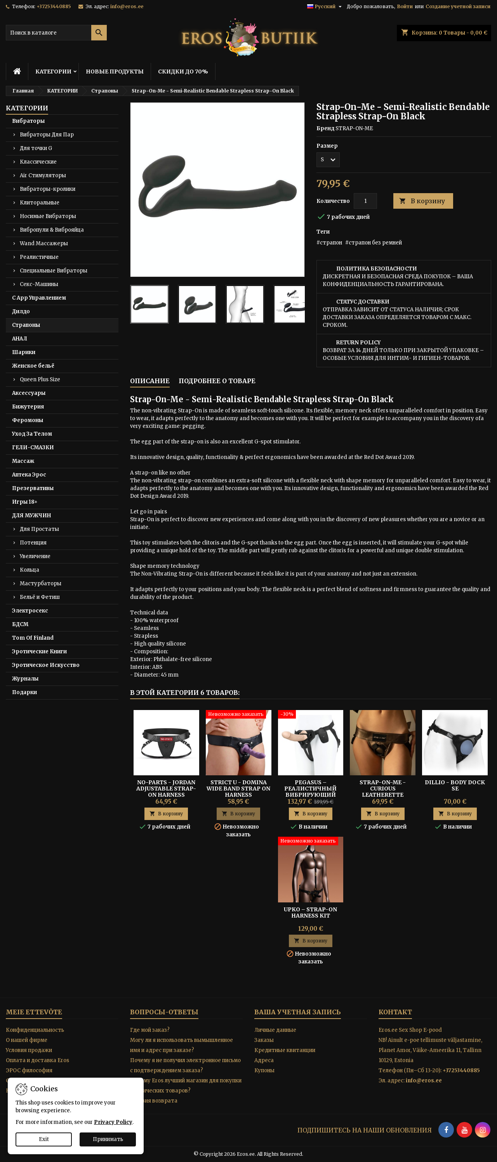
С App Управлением (39, 298)
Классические (38, 162)
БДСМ (20, 624)
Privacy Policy (113, 1122)
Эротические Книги (39, 651)
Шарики (23, 352)
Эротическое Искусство (46, 665)
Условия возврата (153, 1100)
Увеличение (35, 556)
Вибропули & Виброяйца (52, 230)
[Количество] (365, 201)
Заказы (264, 1040)
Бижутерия (28, 406)
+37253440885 (53, 6)
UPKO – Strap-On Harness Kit (310, 912)
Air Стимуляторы (43, 175)
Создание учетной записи (458, 6)
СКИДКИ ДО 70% (183, 71)
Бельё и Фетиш (40, 597)
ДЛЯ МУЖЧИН (31, 515)
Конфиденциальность (35, 1030)
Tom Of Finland (33, 638)
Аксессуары (28, 393)
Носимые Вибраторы (48, 216)
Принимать (108, 1139)
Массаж (23, 461)
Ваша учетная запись (297, 1012)
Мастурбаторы (40, 583)
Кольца (29, 570)
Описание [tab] (150, 381)
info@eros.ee (126, 6)
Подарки (24, 692)
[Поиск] (56, 32)
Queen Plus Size (40, 379)
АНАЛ (19, 338)
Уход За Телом (32, 434)
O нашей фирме (26, 1040)
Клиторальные (39, 202)
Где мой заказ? (150, 1030)
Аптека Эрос (29, 474)
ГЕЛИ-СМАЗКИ (33, 447)
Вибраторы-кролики (47, 189)
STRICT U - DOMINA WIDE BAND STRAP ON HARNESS (238, 788)
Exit (44, 1139)
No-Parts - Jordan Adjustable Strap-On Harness (166, 788)
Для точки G (36, 148)
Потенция (33, 542)
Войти (405, 6)
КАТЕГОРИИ (53, 71)
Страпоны (26, 325)
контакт (395, 1012)
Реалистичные (39, 257)
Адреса (264, 1060)
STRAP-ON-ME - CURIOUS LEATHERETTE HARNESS (383, 791)
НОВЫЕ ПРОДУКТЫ (115, 71)
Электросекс (30, 610)
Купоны (264, 1070)
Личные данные (275, 1030)
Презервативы (33, 488)
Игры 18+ (25, 502)
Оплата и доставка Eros (37, 1060)
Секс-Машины (39, 284)
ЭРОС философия (29, 1070)
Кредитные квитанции (284, 1050)
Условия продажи (29, 1050)
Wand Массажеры (44, 243)
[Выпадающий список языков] (325, 6)
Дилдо (21, 311)
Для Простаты (39, 529)
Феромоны (27, 420)
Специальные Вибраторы (53, 270)
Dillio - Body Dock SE (455, 785)
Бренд (325, 128)
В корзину (422, 201)
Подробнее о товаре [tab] (217, 381)
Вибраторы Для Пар (47, 134)
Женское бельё (33, 366)
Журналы (25, 678)
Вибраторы (28, 121)
